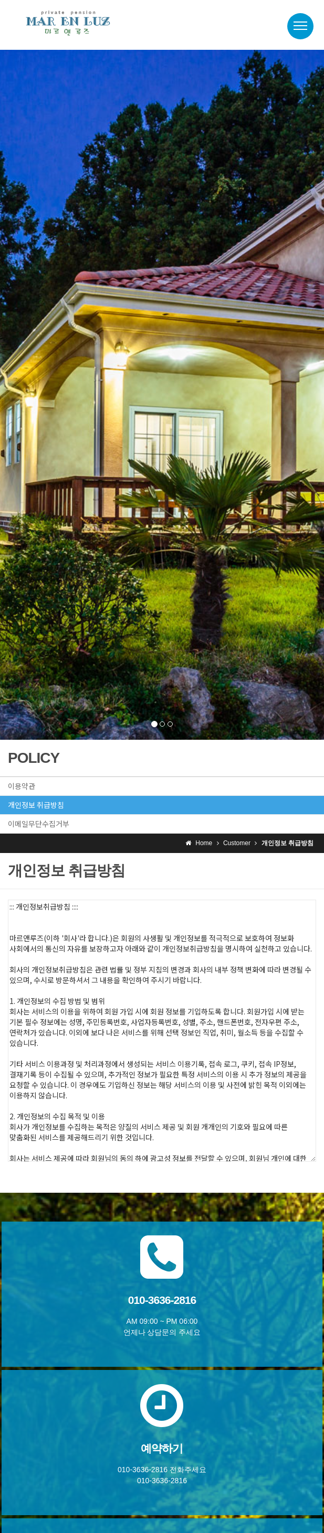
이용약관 (21, 786)
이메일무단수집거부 (38, 823)
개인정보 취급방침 (36, 805)
